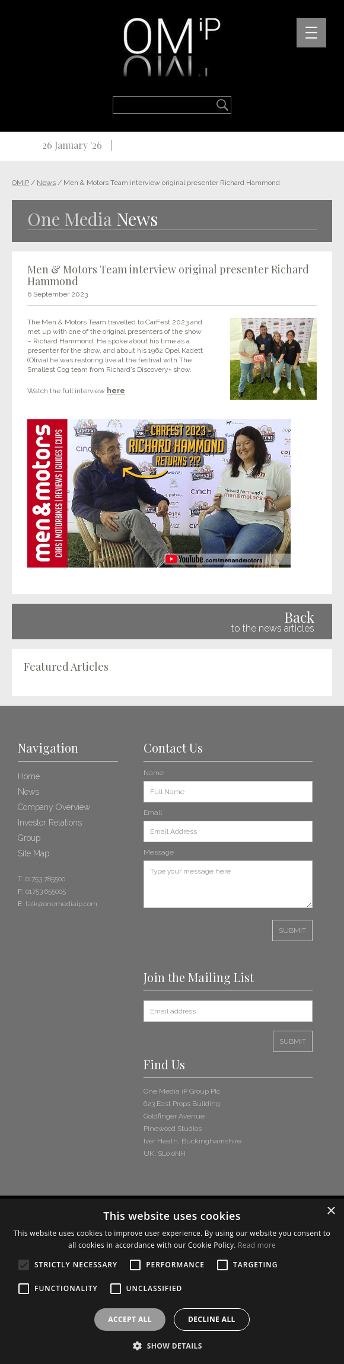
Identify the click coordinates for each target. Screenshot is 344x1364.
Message (159, 852)
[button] (172, 1345)
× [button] (330, 1211)
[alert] (172, 1281)
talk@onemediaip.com (61, 904)
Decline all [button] (211, 1319)
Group (29, 838)
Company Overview (54, 807)
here (116, 391)
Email (153, 812)
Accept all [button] (130, 1319)
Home (29, 776)
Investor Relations (50, 822)
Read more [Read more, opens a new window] (257, 1245)
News (28, 791)
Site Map (33, 853)
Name (154, 773)
